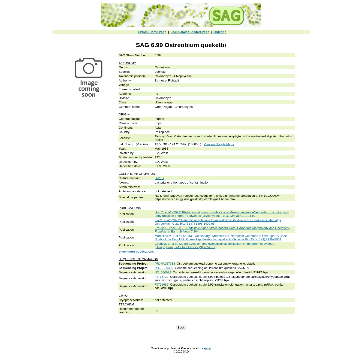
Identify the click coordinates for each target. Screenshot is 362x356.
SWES (159, 178)
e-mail (207, 348)
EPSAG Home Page (152, 32)
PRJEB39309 (164, 268)
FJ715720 (161, 276)
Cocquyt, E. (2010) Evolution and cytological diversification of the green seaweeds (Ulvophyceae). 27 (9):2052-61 (214, 245)
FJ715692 (161, 284)
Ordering (220, 32)
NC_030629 (163, 272)
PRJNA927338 (165, 263)
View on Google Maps (219, 144)
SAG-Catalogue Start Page (190, 32)
